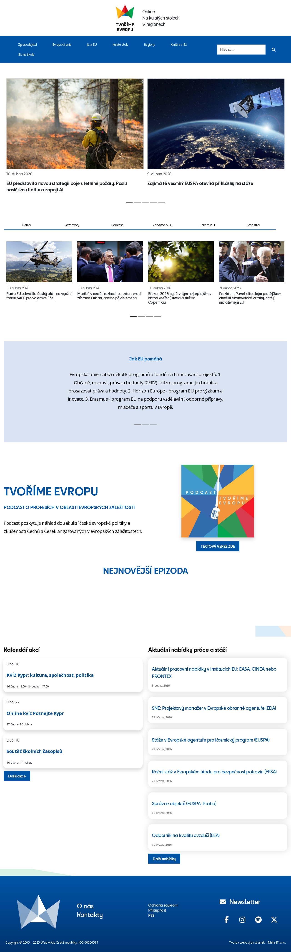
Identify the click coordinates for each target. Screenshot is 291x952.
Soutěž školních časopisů (34, 751)
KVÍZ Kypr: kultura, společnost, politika (50, 675)
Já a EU (92, 44)
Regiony (149, 44)
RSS (151, 915)
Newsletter (240, 901)
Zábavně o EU (162, 225)
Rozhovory (71, 225)
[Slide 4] (153, 202)
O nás (85, 905)
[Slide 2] (137, 202)
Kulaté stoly (120, 44)
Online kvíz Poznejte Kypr (35, 713)
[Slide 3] (145, 202)
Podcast (117, 225)
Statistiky (253, 225)
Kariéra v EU (179, 44)
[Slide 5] (161, 202)
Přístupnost (157, 910)
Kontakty (90, 914)
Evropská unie (61, 44)
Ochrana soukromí (163, 905)
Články (26, 225)
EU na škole (26, 54)
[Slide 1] (129, 202)
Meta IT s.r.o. (277, 942)
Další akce (17, 776)
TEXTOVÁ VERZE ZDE (218, 546)
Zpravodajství (27, 44)
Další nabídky (164, 858)
